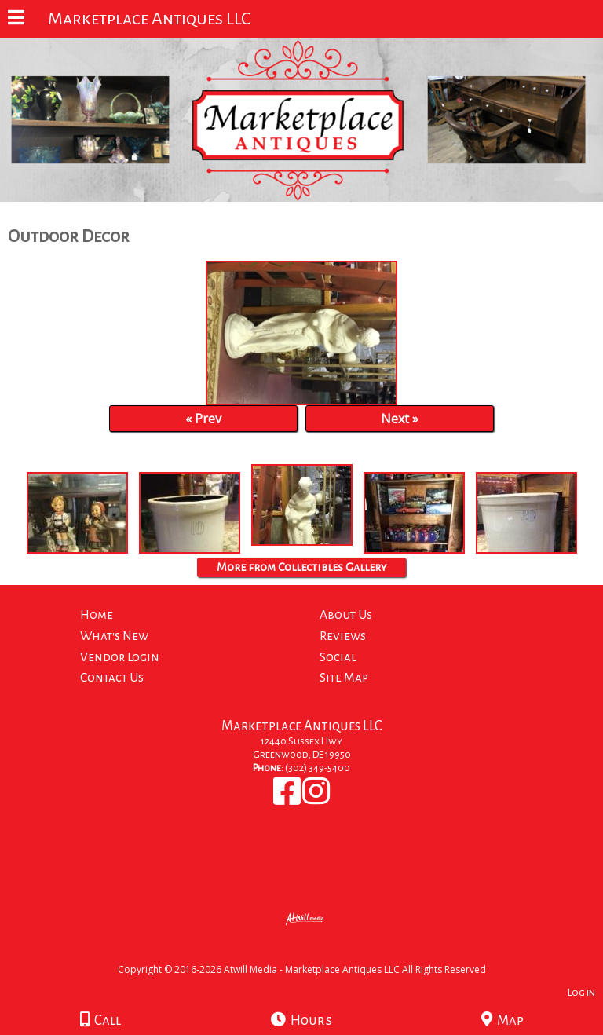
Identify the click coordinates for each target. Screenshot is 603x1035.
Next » (399, 418)
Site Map (344, 677)
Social (338, 657)
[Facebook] (287, 799)
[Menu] (16, 19)
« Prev (203, 418)
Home (96, 614)
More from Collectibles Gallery (301, 567)
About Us (346, 614)
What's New (114, 635)
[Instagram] (316, 799)
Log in (581, 992)
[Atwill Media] (315, 952)
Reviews (343, 635)
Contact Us (112, 677)
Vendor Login (119, 657)
